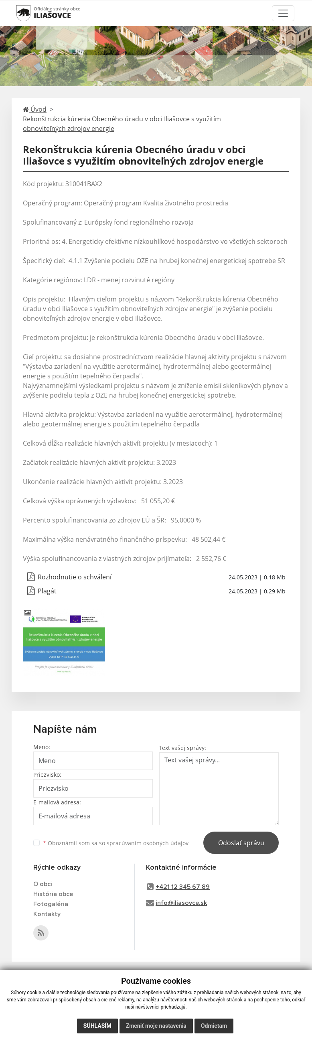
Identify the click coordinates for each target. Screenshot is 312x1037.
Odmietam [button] (214, 1026)
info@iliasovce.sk (181, 903)
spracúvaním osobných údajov (147, 843)
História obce (53, 894)
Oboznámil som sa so (115, 843)
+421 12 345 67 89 (183, 887)
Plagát (47, 591)
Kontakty (47, 914)
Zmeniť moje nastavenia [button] (156, 1026)
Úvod (35, 109)
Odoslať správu (241, 842)
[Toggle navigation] (283, 13)
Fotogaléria (50, 904)
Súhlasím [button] (97, 1026)
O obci (42, 884)
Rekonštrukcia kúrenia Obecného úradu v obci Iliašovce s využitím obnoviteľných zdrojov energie (122, 124)
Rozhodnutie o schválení (74, 577)
